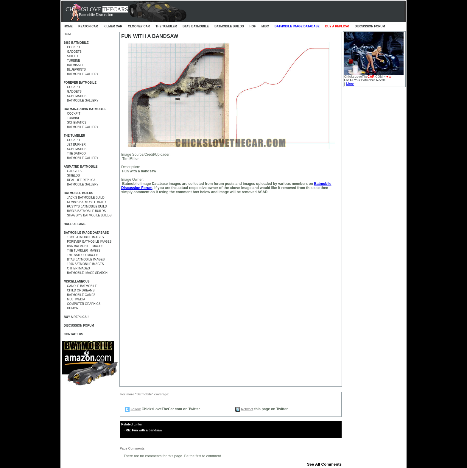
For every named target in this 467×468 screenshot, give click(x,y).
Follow (135, 409)
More (350, 84)
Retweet (247, 409)
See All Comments (324, 464)
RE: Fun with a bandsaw (144, 430)
